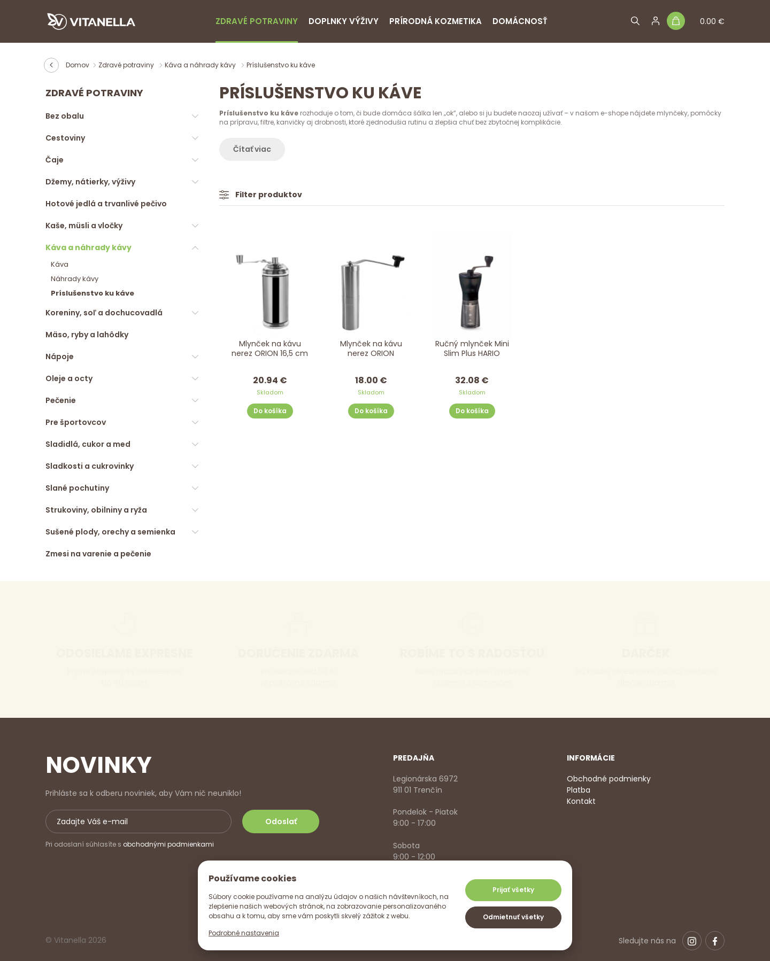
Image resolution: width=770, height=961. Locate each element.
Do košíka (270, 410)
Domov (77, 64)
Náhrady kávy (74, 279)
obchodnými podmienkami (168, 844)
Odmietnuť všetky (513, 916)
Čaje (54, 159)
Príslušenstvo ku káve (92, 293)
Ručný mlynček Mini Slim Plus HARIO (472, 349)
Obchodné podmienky (609, 778)
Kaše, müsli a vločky (83, 225)
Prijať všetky (513, 889)
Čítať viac (252, 149)
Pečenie (60, 400)
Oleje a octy (69, 378)
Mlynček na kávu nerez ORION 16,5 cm (270, 349)
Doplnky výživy (344, 21)
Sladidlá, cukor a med (87, 444)
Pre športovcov (75, 422)
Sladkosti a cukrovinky (89, 466)
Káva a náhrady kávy (201, 64)
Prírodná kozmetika (435, 21)
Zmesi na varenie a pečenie (98, 553)
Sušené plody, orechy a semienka (110, 531)
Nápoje (59, 356)
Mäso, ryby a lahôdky (86, 334)
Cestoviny (65, 138)
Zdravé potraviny (256, 21)
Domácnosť (520, 21)
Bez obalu (64, 116)
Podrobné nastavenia (244, 932)
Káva (59, 264)
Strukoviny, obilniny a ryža (96, 510)
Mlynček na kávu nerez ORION (371, 349)
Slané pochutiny (77, 488)
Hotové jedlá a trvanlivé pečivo (106, 203)
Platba (578, 790)
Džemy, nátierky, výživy (90, 181)
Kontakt (581, 801)
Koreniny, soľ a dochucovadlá (104, 312)
